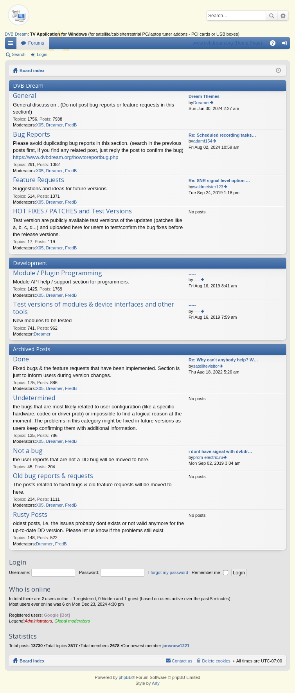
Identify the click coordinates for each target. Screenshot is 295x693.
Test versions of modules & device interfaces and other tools (93, 308)
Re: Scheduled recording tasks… (222, 135)
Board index (32, 70)
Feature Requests (38, 180)
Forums (36, 43)
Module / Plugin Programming (57, 273)
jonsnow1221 (175, 645)
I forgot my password (168, 572)
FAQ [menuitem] (275, 44)
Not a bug (28, 451)
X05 (40, 125)
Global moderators (72, 621)
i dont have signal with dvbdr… (220, 451)
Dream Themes (204, 96)
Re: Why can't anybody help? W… (223, 359)
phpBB (125, 677)
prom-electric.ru (208, 457)
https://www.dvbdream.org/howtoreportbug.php (66, 157)
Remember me (210, 572)
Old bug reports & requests (53, 476)
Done (21, 359)
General (24, 96)
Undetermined (34, 398)
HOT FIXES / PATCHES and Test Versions (72, 211)
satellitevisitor (206, 366)
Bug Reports (31, 135)
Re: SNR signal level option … (219, 180)
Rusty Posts (30, 515)
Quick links (12, 44)
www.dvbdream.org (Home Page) (227, 43)
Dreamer (54, 125)
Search (271, 15)
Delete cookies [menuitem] (216, 661)
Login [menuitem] (286, 44)
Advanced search (282, 15)
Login (42, 54)
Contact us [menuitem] (182, 661)
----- (192, 273)
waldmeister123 (208, 186)
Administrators (38, 621)
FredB (71, 125)
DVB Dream (16, 34)
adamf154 (202, 141)
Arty (156, 683)
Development (30, 263)
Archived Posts (31, 349)
